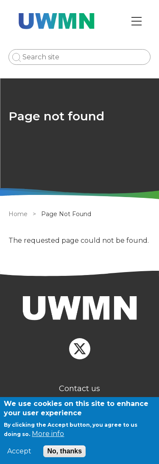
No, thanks (64, 451)
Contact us (79, 388)
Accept (19, 451)
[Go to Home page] (56, 21)
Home (18, 214)
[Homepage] (79, 309)
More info (48, 434)
